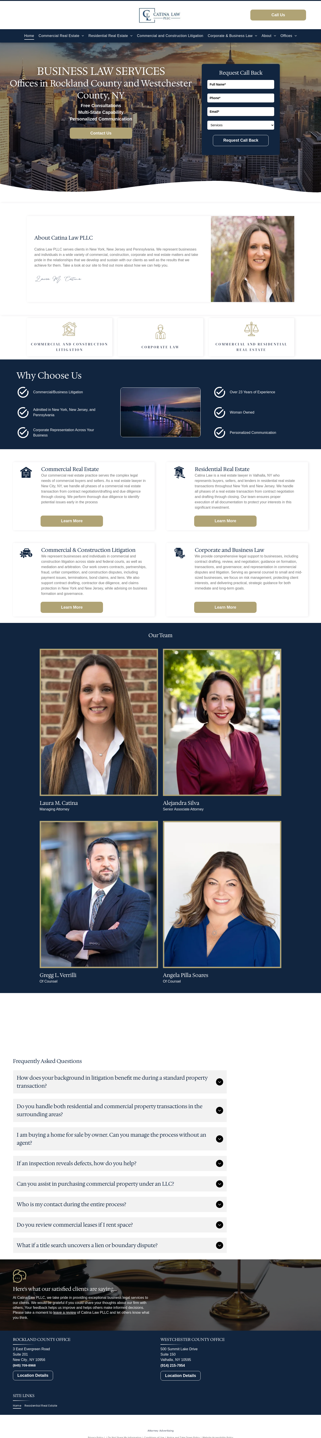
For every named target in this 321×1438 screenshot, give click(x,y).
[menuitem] (29, 36)
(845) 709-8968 (24, 1365)
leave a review (64, 1312)
